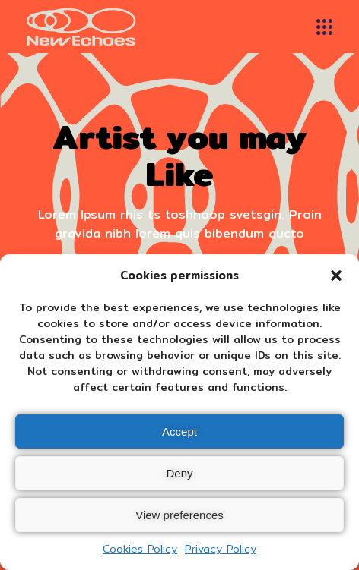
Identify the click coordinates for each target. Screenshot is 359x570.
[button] (336, 275)
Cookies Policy (140, 548)
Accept (179, 431)
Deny (179, 473)
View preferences (179, 515)
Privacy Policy (220, 548)
